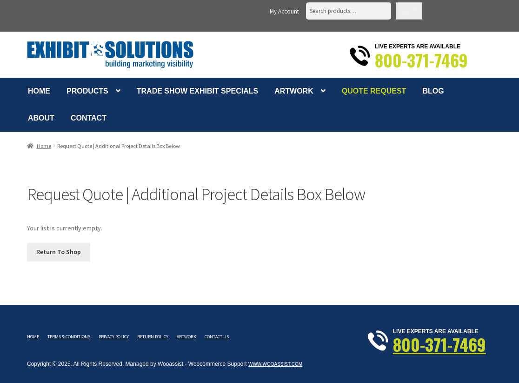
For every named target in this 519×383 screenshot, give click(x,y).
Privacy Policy (114, 337)
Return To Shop (58, 252)
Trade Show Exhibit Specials (197, 91)
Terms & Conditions (68, 337)
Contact (88, 118)
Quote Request (374, 91)
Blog (433, 91)
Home (39, 91)
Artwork (293, 91)
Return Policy (152, 337)
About (41, 118)
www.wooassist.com (275, 364)
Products (87, 91)
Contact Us (217, 337)
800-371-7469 (421, 60)
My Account (284, 11)
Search (409, 11)
